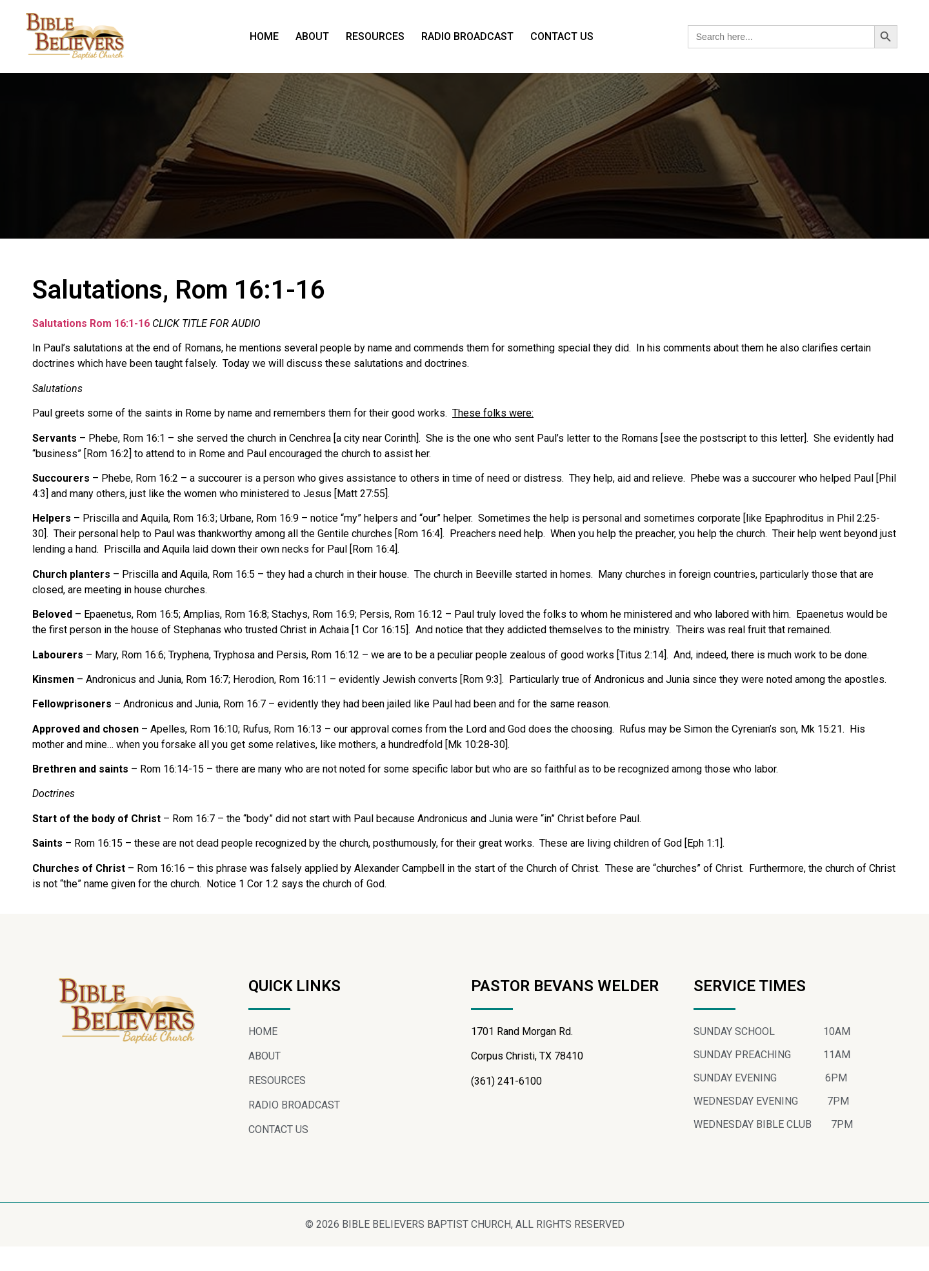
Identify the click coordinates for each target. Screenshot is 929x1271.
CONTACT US (562, 36)
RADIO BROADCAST (467, 36)
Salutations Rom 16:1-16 (91, 347)
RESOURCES (375, 36)
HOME (264, 36)
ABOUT (312, 36)
